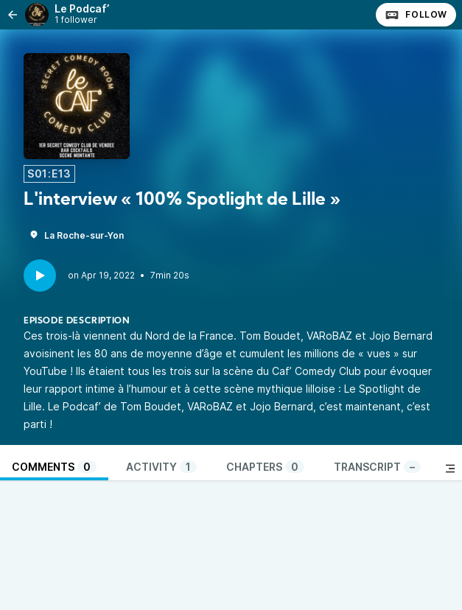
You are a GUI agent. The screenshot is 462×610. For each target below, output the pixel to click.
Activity (161, 466)
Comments (54, 466)
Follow (416, 14)
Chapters (265, 466)
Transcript (377, 466)
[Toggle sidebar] (450, 468)
